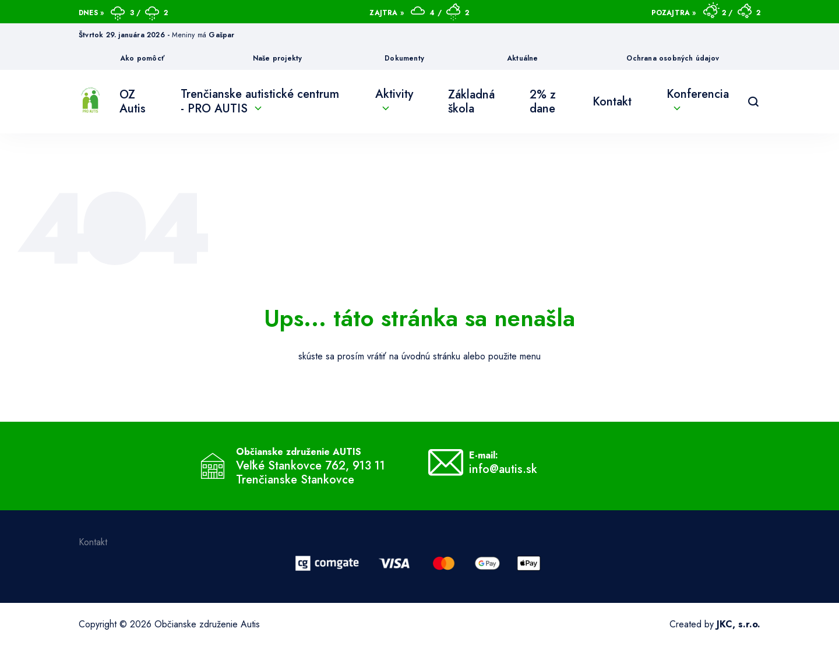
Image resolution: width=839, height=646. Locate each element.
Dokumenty (404, 58)
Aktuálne (522, 58)
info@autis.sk (503, 469)
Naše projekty (277, 58)
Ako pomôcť (142, 58)
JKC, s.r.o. (738, 624)
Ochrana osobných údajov (672, 58)
